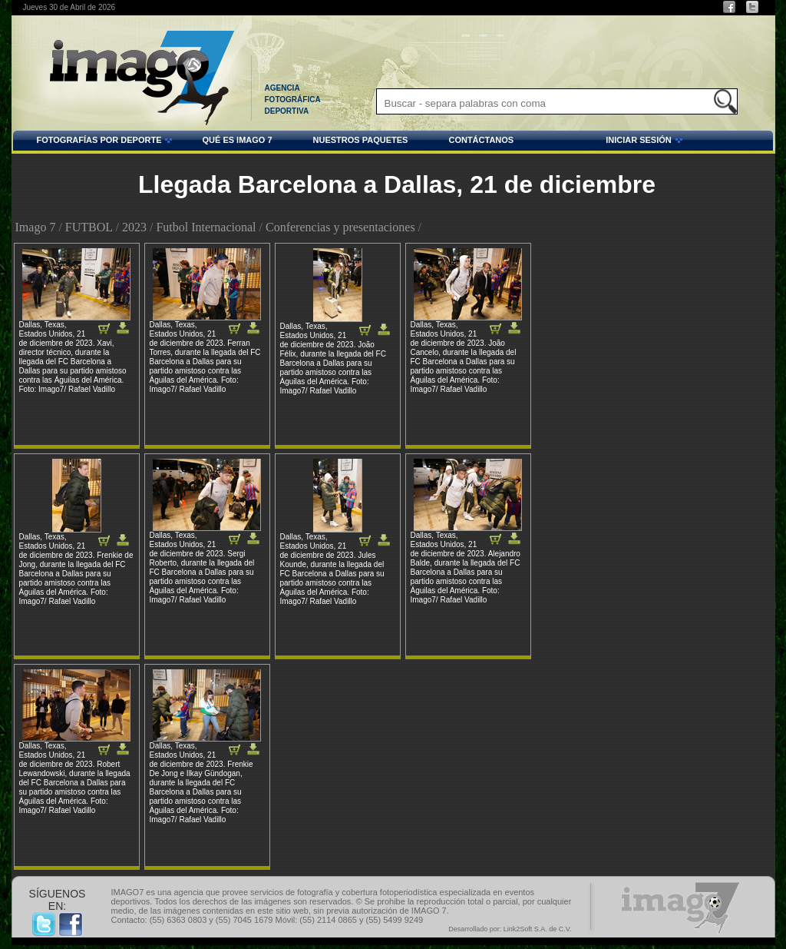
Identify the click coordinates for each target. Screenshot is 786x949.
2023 (134, 227)
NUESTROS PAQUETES (360, 139)
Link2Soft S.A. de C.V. (538, 929)
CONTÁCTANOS (481, 139)
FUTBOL (89, 227)
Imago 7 (35, 227)
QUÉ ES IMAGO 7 (237, 139)
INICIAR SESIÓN (600, 142)
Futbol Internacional (206, 227)
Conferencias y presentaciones (340, 227)
